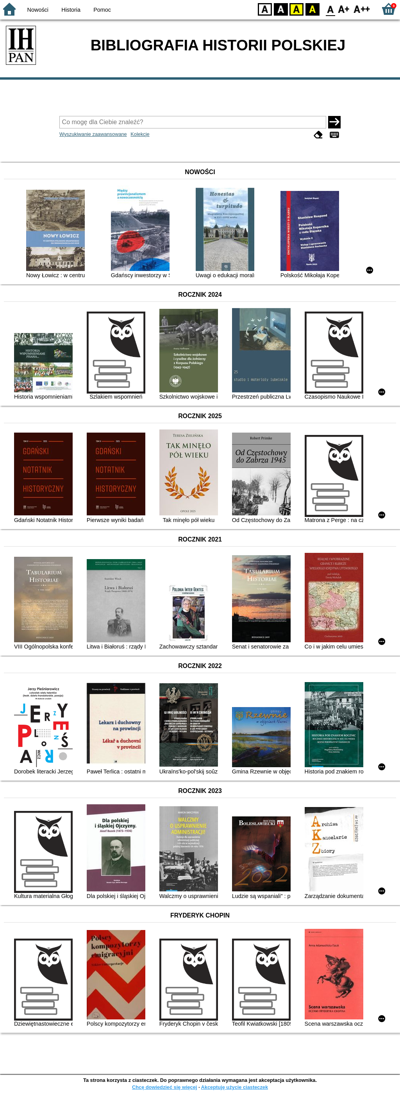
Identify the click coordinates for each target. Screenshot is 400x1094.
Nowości (37, 10)
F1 (344, 8)
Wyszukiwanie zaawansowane (93, 134)
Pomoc (102, 10)
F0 (330, 8)
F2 (362, 8)
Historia (70, 10)
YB (296, 8)
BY (312, 8)
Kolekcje (139, 134)
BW (281, 8)
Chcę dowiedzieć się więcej (164, 1087)
